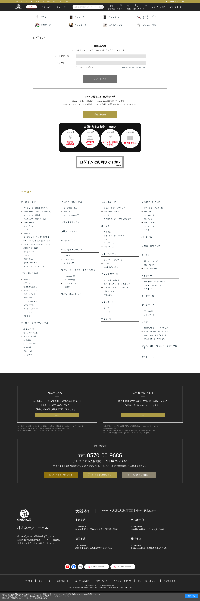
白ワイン (26, 285)
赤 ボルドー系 (28, 331)
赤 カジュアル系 (29, 338)
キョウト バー (28, 252)
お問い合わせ (101, 589)
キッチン (146, 257)
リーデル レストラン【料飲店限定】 (37, 238)
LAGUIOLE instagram (125, 575)
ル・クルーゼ (109, 244)
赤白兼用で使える (30, 288)
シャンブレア (69, 266)
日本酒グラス (28, 306)
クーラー (107, 311)
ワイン (145, 327)
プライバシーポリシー (149, 589)
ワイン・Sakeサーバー (71, 298)
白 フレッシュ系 (29, 346)
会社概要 (25, 589)
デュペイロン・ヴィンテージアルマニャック (160, 352)
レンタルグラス (146, 25)
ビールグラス (28, 299)
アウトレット (148, 363)
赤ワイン (26, 281)
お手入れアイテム (69, 233)
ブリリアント (69, 259)
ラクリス (107, 233)
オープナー (106, 227)
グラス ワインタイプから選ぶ (34, 324)
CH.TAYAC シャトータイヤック (156, 333)
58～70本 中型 (69, 284)
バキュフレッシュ (110, 294)
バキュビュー (109, 298)
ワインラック (149, 212)
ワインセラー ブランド (71, 252)
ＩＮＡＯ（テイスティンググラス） (37, 245)
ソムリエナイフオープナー (146, 17)
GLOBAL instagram (96, 575)
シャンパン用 (109, 248)
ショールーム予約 (158, 7)
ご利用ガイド (61, 589)
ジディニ (107, 241)
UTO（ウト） (28, 227)
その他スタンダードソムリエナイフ (117, 220)
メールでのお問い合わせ (62, 482)
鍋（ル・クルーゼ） (151, 264)
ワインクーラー (78, 25)
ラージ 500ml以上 (70, 209)
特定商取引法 (173, 589)
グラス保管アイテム (70, 223)
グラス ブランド (28, 202)
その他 (146, 231)
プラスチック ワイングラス (33, 267)
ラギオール (148, 292)
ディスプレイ (148, 309)
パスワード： (60, 63)
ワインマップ (149, 227)
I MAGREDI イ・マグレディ (154, 344)
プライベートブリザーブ (113, 262)
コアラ (106, 216)
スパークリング (29, 295)
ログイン (32, 7)
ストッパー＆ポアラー (112, 283)
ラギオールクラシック (152, 289)
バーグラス (27, 314)
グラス (41, 17)
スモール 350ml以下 (71, 216)
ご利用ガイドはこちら (176, 1)
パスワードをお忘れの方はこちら (134, 67)
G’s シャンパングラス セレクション (37, 242)
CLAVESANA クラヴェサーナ (155, 341)
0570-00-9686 (100, 462)
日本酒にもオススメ (31, 310)
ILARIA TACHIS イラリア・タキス (157, 337)
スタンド (107, 315)
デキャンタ (106, 322)
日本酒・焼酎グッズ (151, 247)
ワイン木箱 (148, 316)
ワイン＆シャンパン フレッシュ (116, 290)
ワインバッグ (149, 216)
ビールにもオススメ (31, 303)
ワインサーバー (112, 17)
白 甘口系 (27, 349)
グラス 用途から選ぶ (30, 274)
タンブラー (27, 317)
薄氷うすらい (28, 260)
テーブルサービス (151, 223)
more (57, 422)
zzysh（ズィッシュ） (112, 269)
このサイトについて (123, 589)
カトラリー (147, 278)
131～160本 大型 (70, 288)
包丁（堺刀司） (150, 268)
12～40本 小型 (69, 280)
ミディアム (68, 212)
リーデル (26, 234)
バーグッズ (147, 238)
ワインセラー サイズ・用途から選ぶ (78, 273)
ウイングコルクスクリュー (114, 237)
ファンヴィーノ (70, 263)
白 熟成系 (27, 342)
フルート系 (27, 353)
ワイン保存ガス (108, 255)
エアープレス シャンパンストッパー (118, 287)
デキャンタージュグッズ (153, 209)
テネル (26, 256)
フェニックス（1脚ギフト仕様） (35, 220)
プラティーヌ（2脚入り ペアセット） (37, 212)
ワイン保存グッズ (109, 276)
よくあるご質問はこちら (101, 482)
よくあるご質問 (81, 589)
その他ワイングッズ (151, 202)
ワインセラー (77, 17)
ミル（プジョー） (151, 271)
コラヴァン (108, 265)
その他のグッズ (112, 25)
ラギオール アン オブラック (114, 209)
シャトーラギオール (111, 212)
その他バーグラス (30, 263)
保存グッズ (43, 25)
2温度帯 (67, 291)
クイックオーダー (176, 7)
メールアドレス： (62, 56)
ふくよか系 (27, 357)
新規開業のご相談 (140, 482)
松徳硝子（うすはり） (31, 249)
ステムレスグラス (30, 292)
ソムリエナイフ (108, 202)
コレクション (149, 220)
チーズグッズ (148, 299)
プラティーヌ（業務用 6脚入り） (36, 209)
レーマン (26, 231)
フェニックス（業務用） (32, 216)
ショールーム (42, 589)
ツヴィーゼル (28, 223)
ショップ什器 (149, 320)
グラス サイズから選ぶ (71, 202)
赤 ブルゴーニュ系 (30, 335)
